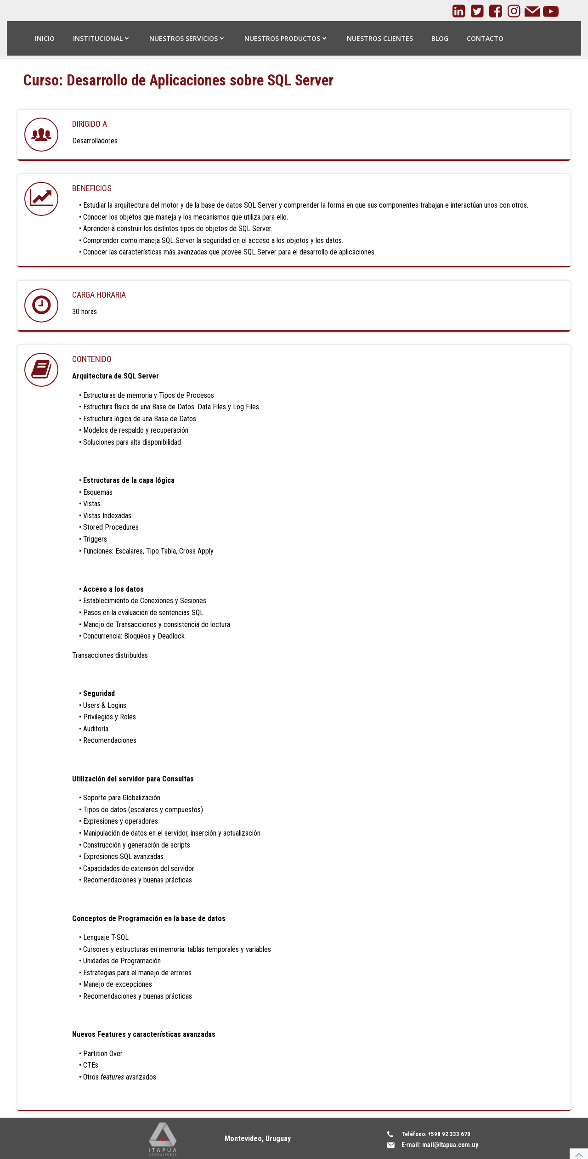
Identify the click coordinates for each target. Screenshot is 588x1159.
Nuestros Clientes (380, 38)
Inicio (45, 38)
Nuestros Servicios (187, 38)
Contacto (485, 38)
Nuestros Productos (286, 38)
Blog (439, 38)
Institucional (102, 38)
